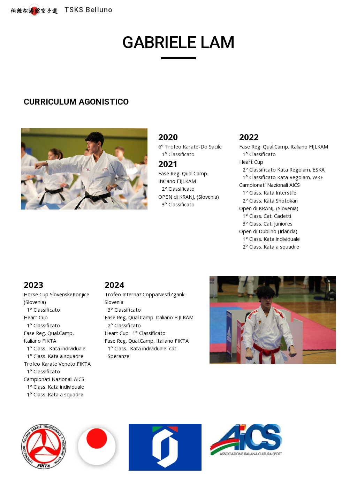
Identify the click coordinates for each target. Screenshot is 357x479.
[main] (178, 45)
